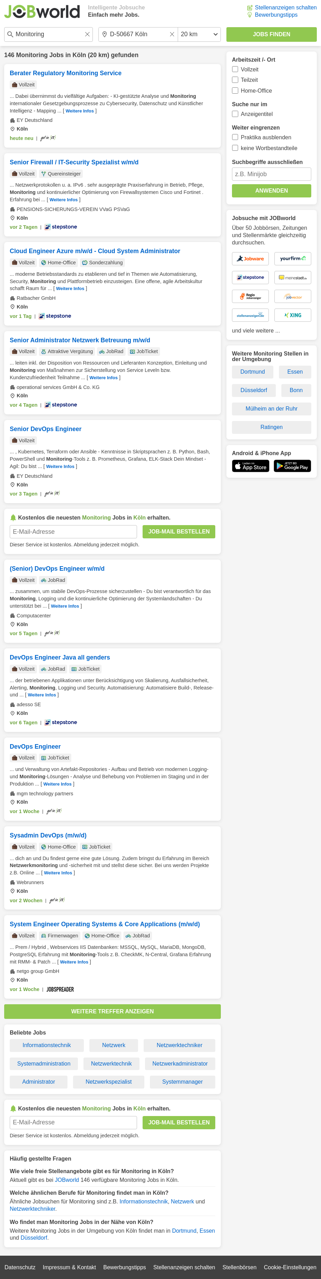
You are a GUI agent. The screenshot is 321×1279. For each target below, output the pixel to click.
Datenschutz (20, 1267)
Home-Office (256, 91)
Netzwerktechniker (179, 1045)
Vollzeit (250, 69)
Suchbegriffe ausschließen (267, 162)
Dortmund (184, 1231)
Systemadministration (44, 1064)
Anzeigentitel (257, 114)
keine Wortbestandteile (269, 148)
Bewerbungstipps (276, 15)
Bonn (296, 390)
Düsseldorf (34, 1238)
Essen (207, 1231)
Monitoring (32, 55)
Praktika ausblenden (266, 137)
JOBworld (67, 1180)
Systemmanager (182, 1082)
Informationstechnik (47, 1045)
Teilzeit (249, 80)
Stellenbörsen (240, 1267)
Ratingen (271, 427)
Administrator (38, 1082)
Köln (79, 55)
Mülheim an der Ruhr (271, 409)
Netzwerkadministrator (180, 1064)
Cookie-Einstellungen (290, 1267)
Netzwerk (114, 1045)
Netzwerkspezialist (108, 1082)
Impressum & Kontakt (69, 1267)
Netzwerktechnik (111, 1064)
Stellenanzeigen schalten (286, 7)
